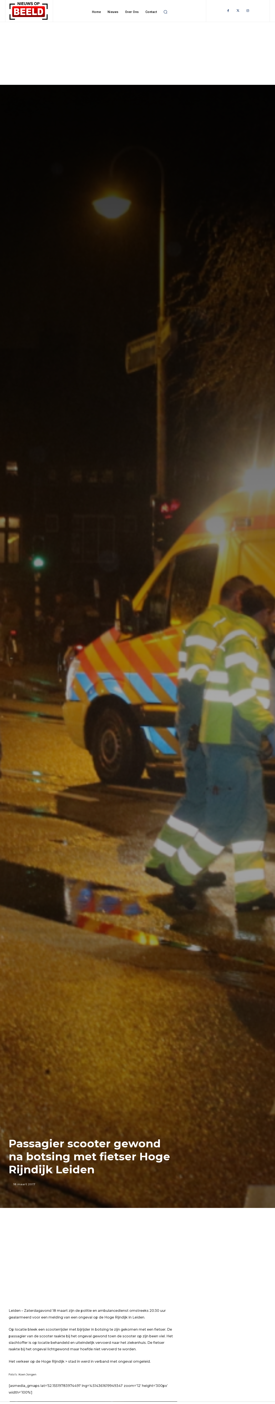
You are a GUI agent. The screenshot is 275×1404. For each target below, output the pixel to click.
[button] (165, 12)
